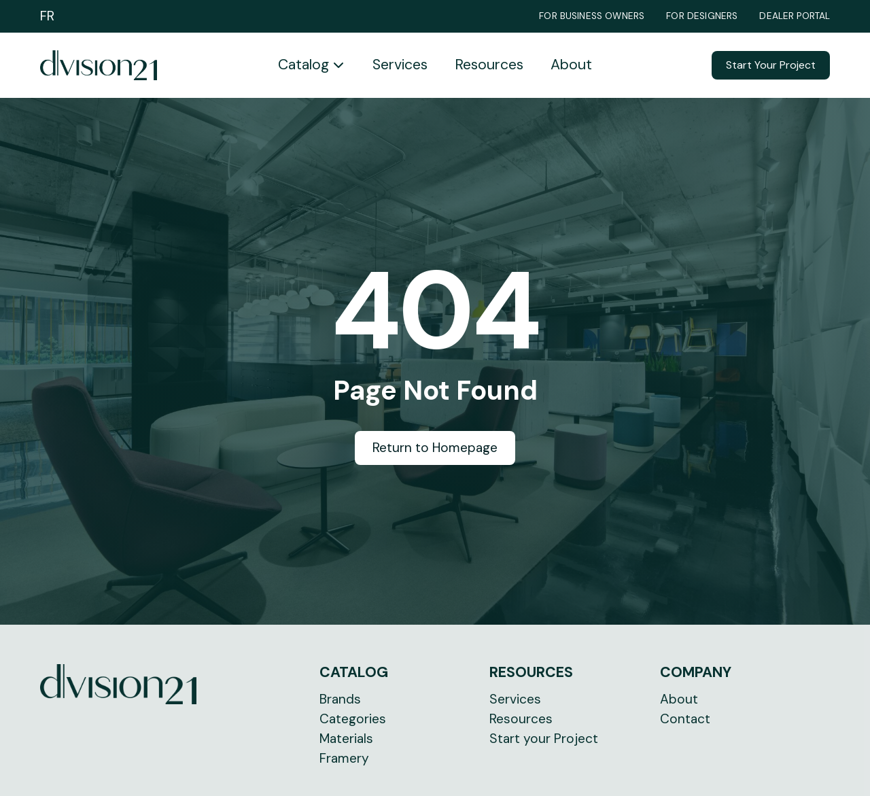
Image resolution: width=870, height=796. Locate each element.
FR (47, 15)
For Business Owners (591, 16)
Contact (685, 718)
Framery (344, 758)
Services (400, 64)
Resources (489, 64)
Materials (346, 738)
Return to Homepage (435, 447)
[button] (311, 65)
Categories (352, 718)
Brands (340, 699)
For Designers (701, 16)
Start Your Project (771, 65)
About (571, 64)
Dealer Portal (794, 16)
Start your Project (543, 738)
